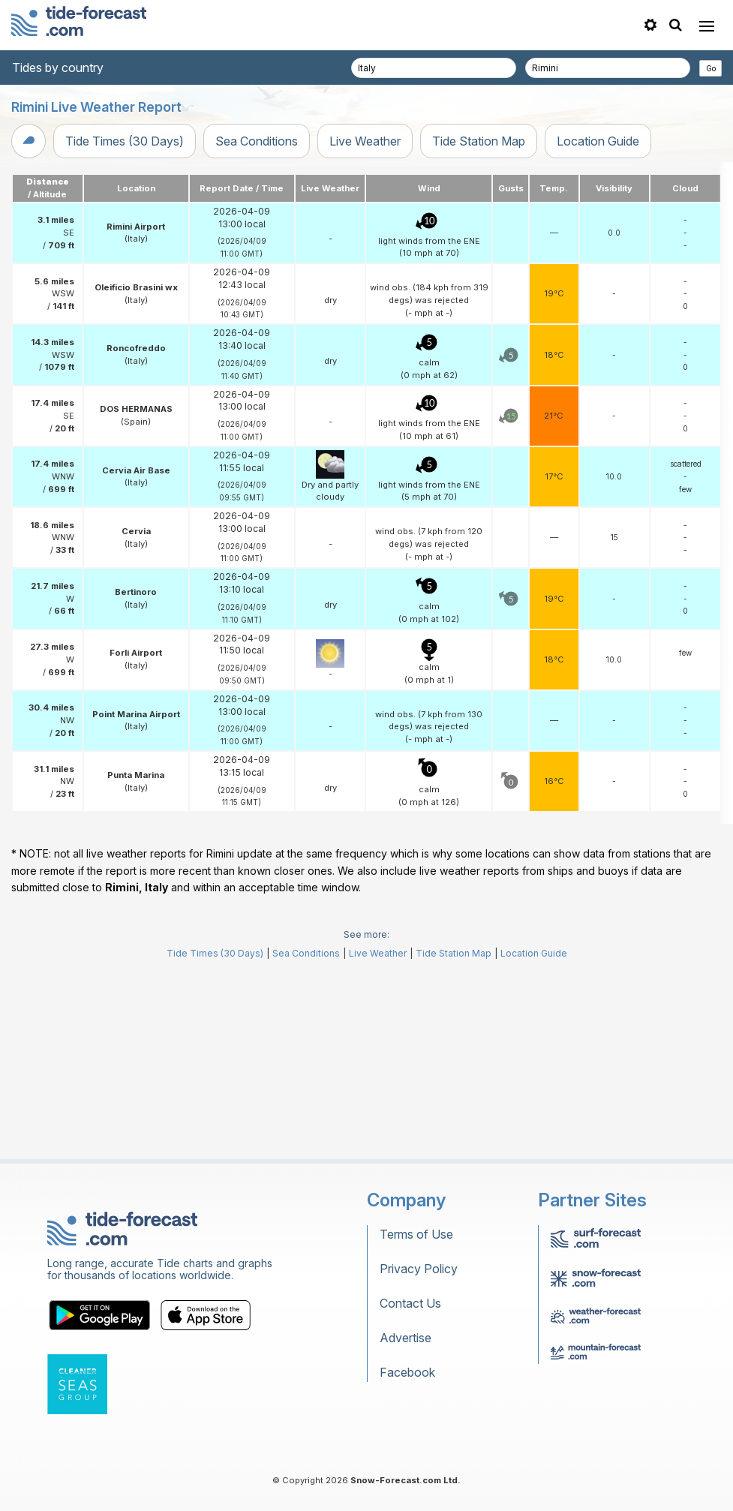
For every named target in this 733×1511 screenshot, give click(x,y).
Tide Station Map (478, 141)
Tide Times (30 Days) (124, 141)
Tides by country (58, 67)
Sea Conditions (256, 141)
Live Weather (365, 141)
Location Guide (598, 141)
